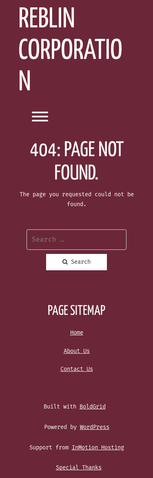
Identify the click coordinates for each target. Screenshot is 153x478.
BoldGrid (93, 406)
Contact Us (76, 369)
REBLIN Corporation (70, 51)
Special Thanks (79, 467)
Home (76, 332)
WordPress (94, 427)
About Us (77, 351)
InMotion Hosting (98, 447)
